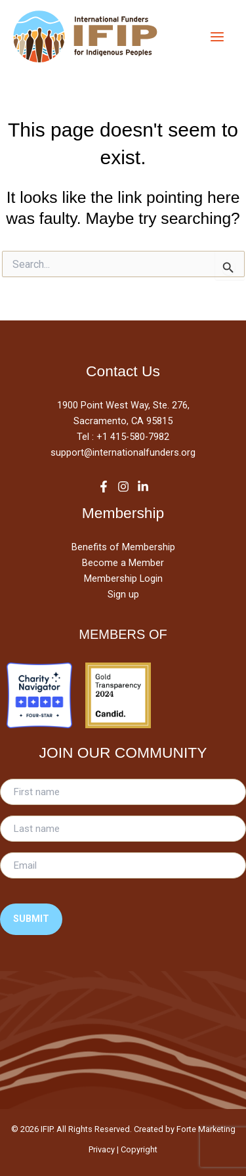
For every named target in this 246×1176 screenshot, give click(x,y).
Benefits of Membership (123, 547)
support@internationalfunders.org (123, 452)
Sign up (123, 594)
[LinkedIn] (143, 486)
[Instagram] (123, 486)
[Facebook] (104, 486)
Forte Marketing (206, 1129)
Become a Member (123, 563)
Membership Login (123, 578)
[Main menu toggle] (217, 36)
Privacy (102, 1149)
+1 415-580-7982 (132, 437)
